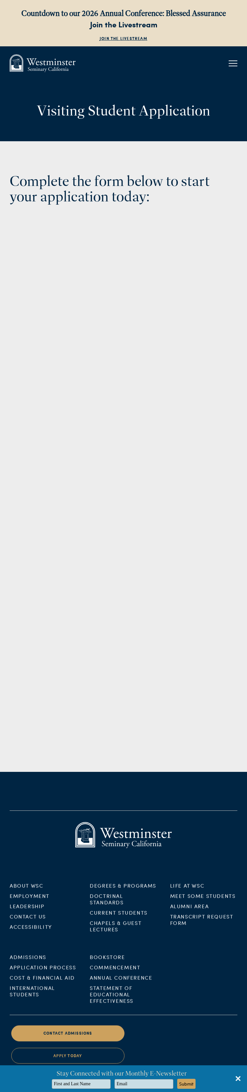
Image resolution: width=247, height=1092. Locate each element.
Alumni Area (189, 910)
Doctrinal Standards (107, 903)
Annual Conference (121, 981)
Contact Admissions (67, 1037)
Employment (30, 899)
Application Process (43, 971)
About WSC (26, 889)
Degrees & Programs (123, 889)
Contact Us (28, 920)
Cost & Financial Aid (42, 981)
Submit (186, 1084)
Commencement (115, 971)
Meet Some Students (203, 899)
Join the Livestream (123, 38)
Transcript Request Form (201, 923)
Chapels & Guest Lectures (116, 930)
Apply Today (67, 1059)
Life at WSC (187, 889)
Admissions (28, 961)
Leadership (27, 910)
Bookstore (107, 961)
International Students (32, 995)
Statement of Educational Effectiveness (111, 998)
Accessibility (31, 930)
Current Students (119, 916)
